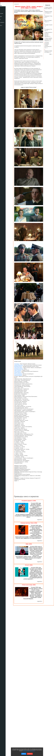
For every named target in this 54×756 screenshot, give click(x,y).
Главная (4, 7)
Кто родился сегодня (7, 13)
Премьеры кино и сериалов (6, 26)
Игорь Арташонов (18, 373)
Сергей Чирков (17, 372)
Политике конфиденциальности (29, 750)
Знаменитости (5, 19)
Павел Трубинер (17, 370)
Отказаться (30, 753)
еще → (50, 54)
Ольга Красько (17, 371)
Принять (23, 753)
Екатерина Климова (18, 368)
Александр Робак (18, 367)
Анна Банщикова (18, 375)
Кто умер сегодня (6, 16)
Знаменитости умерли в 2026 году (7, 23)
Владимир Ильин (18, 366)
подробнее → (40, 519)
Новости (4, 10)
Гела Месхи (16, 363)
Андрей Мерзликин (18, 365)
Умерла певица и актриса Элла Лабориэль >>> (48, 39)
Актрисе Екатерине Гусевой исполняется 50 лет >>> (47, 45)
